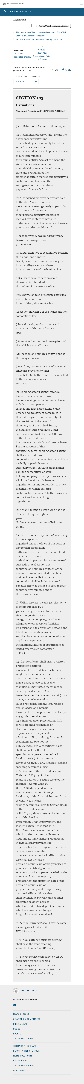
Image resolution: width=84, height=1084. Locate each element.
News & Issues (21, 1014)
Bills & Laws (20, 1024)
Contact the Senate (24, 1046)
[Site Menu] (81, 4)
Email (69, 70)
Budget (17, 1029)
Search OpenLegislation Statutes (54, 26)
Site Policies (20, 1061)
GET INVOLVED (20, 1071)
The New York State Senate (15, 4)
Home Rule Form (22, 1056)
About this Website (24, 1066)
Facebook (62, 69)
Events (17, 1034)
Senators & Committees (26, 1019)
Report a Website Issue (26, 1051)
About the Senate (23, 1039)
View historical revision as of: (26, 76)
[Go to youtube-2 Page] (15, 1005)
